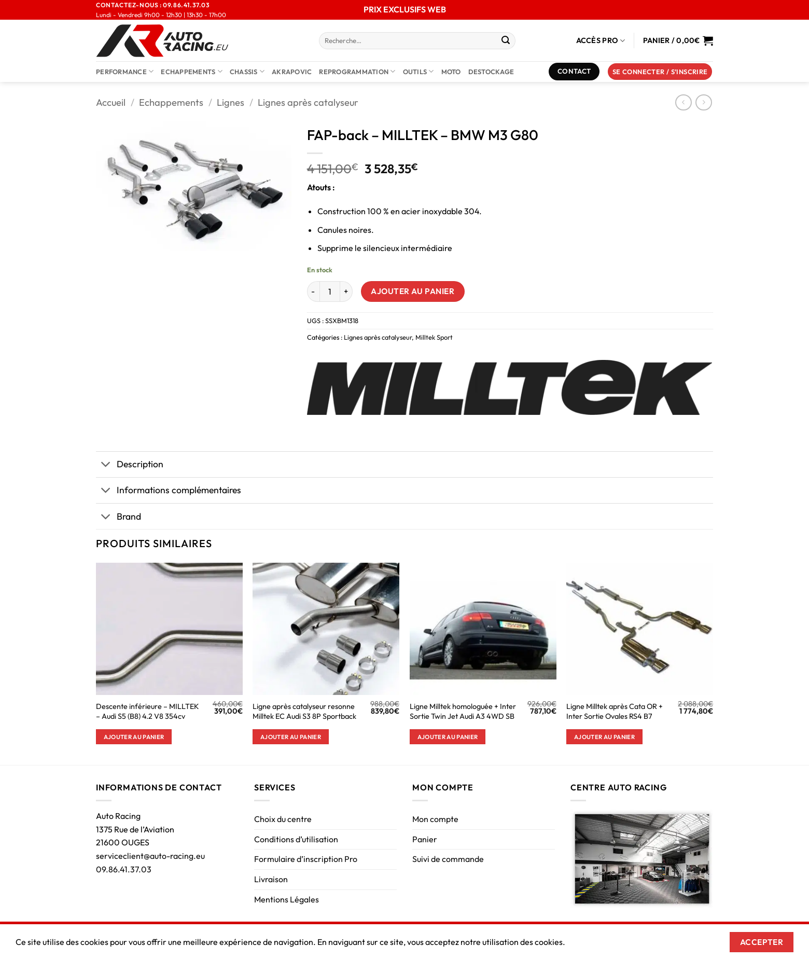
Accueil (110, 102)
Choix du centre (283, 819)
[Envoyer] (505, 41)
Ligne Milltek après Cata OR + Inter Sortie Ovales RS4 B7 (614, 711)
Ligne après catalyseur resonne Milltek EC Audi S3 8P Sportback (304, 711)
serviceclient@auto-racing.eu (150, 856)
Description (129, 465)
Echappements (191, 71)
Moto (451, 71)
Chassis (247, 71)
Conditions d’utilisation (296, 839)
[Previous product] (703, 102)
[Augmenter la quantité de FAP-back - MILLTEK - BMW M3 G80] (346, 291)
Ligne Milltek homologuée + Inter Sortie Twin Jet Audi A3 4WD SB (463, 711)
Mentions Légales (286, 899)
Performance (125, 71)
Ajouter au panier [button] (134, 737)
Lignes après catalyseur (308, 102)
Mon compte (435, 819)
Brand (118, 517)
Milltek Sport (434, 337)
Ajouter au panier (412, 291)
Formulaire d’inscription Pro (305, 859)
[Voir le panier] (678, 40)
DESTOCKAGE (491, 71)
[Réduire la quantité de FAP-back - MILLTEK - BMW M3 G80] (313, 291)
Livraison (271, 879)
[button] (660, 71)
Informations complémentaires (168, 491)
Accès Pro (600, 41)
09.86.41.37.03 (123, 869)
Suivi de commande (448, 859)
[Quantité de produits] (329, 291)
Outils (418, 71)
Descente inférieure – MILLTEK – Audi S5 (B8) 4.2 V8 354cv (147, 711)
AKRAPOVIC (292, 71)
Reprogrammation (357, 71)
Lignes (230, 102)
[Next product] (683, 102)
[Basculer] (106, 465)
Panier (424, 839)
